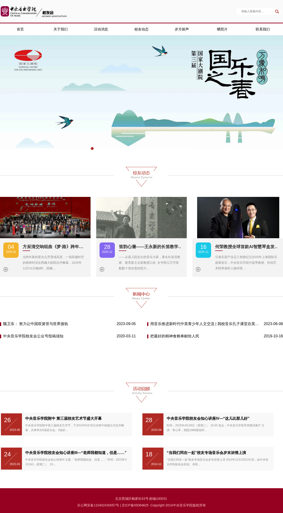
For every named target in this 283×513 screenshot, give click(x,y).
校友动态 (141, 29)
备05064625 (140, 505)
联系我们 (263, 29)
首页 (20, 29)
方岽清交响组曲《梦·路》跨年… (53, 246)
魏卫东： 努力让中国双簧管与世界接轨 (35, 324)
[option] (141, 95)
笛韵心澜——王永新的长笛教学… (151, 246)
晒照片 (222, 29)
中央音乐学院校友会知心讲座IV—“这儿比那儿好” (208, 418)
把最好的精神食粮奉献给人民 (174, 336)
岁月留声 (182, 29)
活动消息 (101, 29)
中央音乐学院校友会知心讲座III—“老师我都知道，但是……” (75, 453)
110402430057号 (106, 505)
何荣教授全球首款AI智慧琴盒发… (247, 246)
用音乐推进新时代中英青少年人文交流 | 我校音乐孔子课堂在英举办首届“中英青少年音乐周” (205, 324)
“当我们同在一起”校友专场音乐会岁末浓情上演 (206, 453)
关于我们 (61, 29)
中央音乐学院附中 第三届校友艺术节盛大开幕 (63, 418)
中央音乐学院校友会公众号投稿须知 (33, 336)
